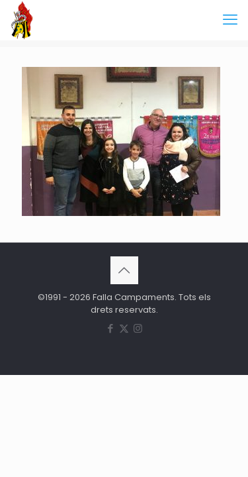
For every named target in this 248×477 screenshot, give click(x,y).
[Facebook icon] (110, 328)
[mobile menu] (230, 20)
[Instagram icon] (138, 328)
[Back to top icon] (124, 270)
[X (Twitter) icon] (124, 328)
